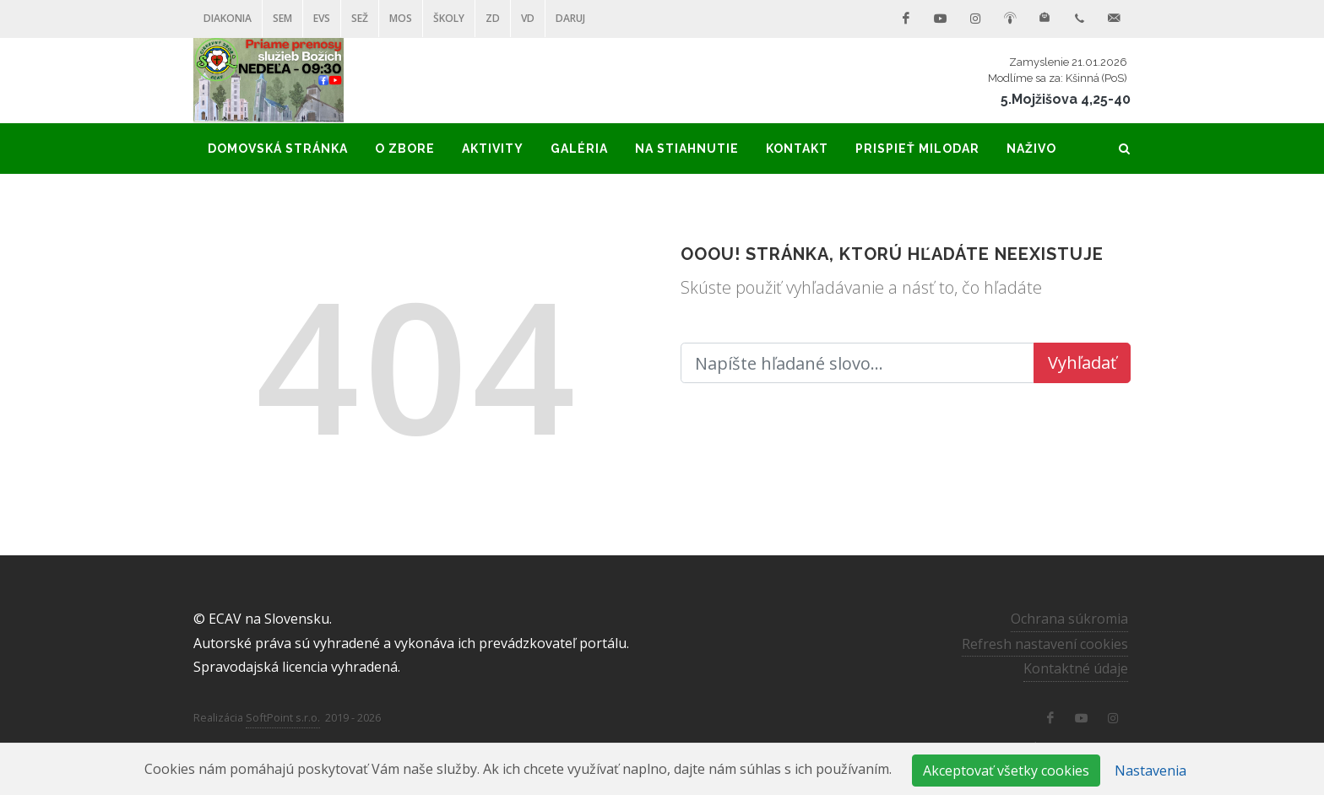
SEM (282, 18)
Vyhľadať (1082, 362)
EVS (321, 18)
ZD (493, 18)
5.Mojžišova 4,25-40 (1066, 99)
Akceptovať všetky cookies (1006, 770)
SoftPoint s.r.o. (283, 717)
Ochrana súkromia (1069, 618)
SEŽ (359, 18)
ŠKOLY (448, 18)
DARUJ (570, 18)
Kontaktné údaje (1075, 668)
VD (527, 18)
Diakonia (227, 18)
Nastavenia (1150, 770)
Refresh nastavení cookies (1045, 643)
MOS (400, 18)
